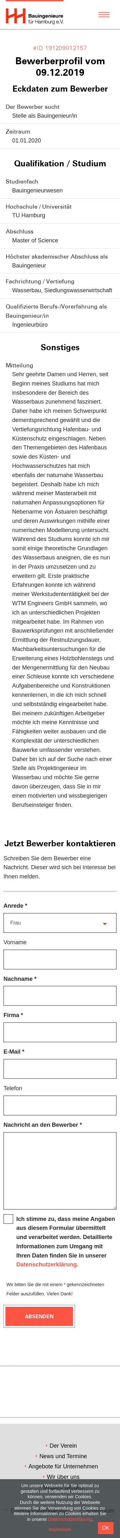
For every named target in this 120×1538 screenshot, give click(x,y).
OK (105, 1528)
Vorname (15, 942)
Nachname (18, 979)
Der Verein (63, 1446)
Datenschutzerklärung (70, 1519)
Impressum (60, 1529)
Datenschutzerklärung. (47, 1264)
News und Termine (63, 1456)
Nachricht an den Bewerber (41, 1125)
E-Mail (12, 1052)
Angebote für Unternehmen (63, 1466)
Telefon (13, 1088)
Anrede (13, 906)
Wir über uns (63, 1477)
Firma (11, 1015)
